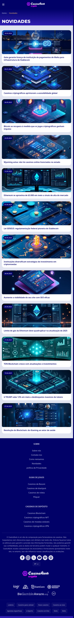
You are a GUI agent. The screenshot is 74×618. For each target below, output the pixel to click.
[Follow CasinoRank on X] (33, 557)
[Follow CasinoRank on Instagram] (28, 557)
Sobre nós (36, 450)
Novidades (36, 463)
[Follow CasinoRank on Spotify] (45, 557)
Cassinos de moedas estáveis (37, 521)
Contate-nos (36, 455)
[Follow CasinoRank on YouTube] (39, 557)
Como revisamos (36, 459)
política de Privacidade (36, 468)
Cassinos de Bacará (36, 484)
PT (36, 564)
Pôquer (36, 497)
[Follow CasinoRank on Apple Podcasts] (50, 557)
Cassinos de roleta (36, 492)
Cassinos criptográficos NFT (36, 517)
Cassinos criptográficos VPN (36, 526)
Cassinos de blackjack (36, 488)
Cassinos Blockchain (36, 513)
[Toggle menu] (3, 4)
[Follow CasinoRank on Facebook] (22, 557)
